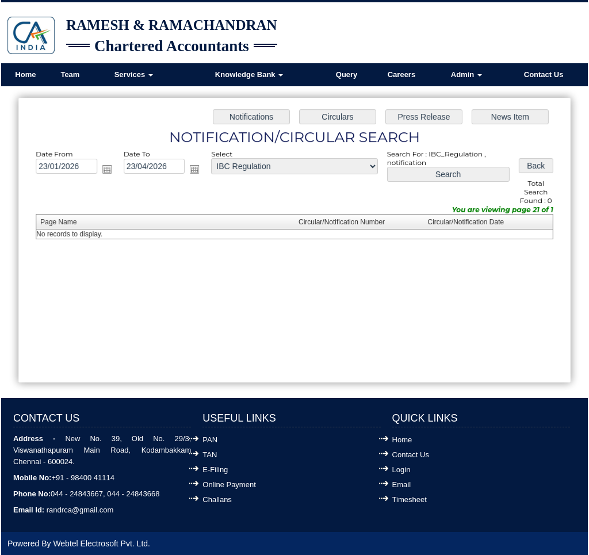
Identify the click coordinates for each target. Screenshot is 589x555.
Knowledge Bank (249, 74)
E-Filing (215, 469)
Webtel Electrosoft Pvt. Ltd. (101, 543)
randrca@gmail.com (80, 510)
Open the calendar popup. (110, 170)
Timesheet (409, 499)
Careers (401, 74)
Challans (217, 499)
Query (347, 74)
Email (401, 484)
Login (401, 469)
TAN (209, 454)
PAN (209, 439)
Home (25, 74)
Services (133, 74)
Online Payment (229, 484)
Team (69, 74)
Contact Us (544, 74)
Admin (466, 74)
